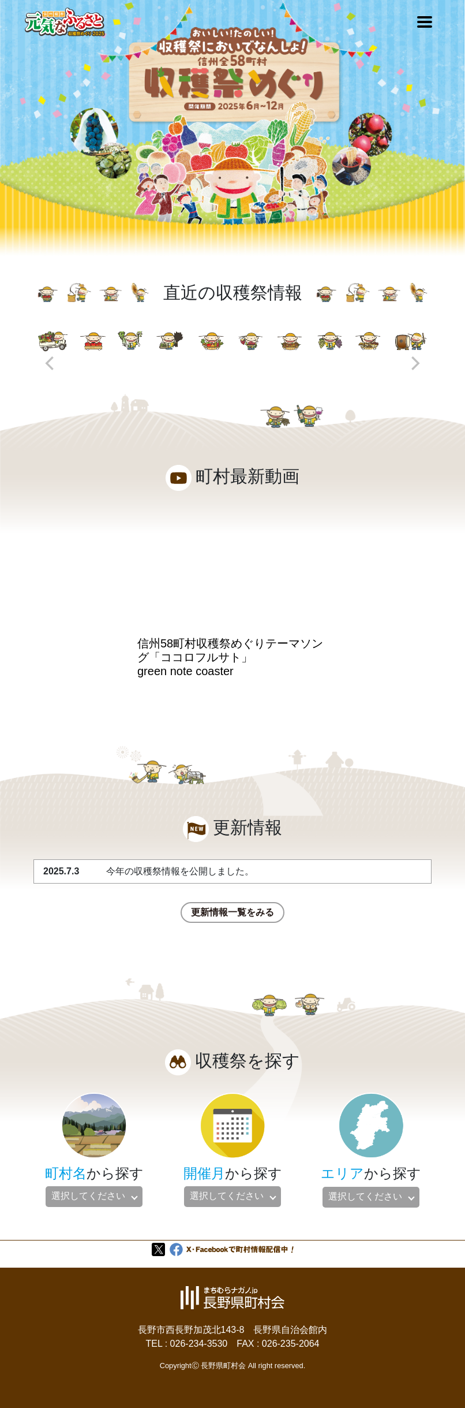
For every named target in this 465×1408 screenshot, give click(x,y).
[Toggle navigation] (424, 22)
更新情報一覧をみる (232, 912)
